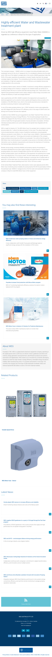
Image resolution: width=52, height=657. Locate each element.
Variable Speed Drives (31, 191)
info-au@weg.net (27, 625)
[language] (46, 3)
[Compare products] (40, 3)
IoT (22, 191)
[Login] (37, 3)
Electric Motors (43, 188)
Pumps (35, 188)
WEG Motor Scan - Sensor (9, 480)
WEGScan (6, 191)
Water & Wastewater (12, 188)
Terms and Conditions (25, 654)
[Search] (43, 3)
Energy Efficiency (25, 188)
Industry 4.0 (15, 191)
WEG (3, 3)
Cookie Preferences (27, 650)
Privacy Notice (6, 654)
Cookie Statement (14, 654)
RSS (32, 654)
